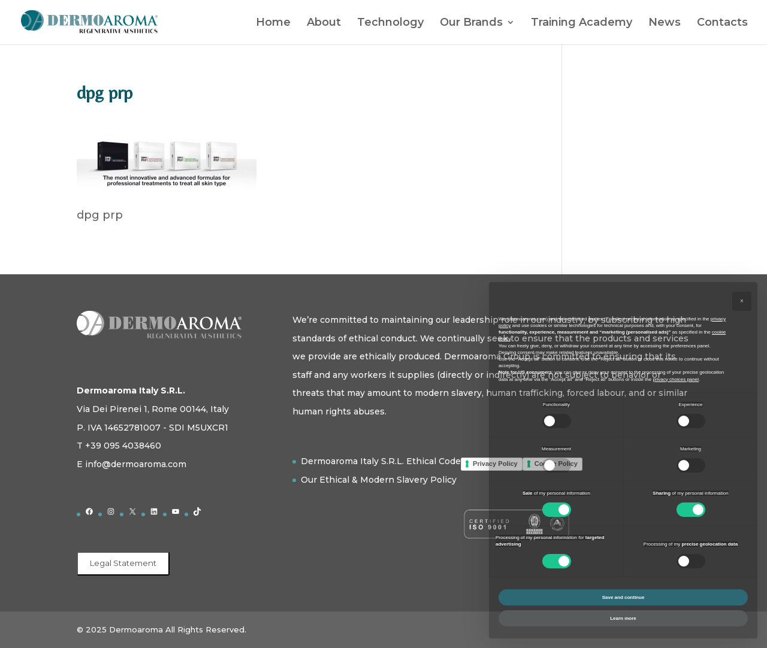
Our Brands (471, 23)
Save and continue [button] (623, 597)
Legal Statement (123, 563)
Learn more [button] (623, 618)
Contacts (722, 23)
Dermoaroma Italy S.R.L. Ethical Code (381, 461)
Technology (390, 23)
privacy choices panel (675, 379)
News (664, 23)
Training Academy (581, 23)
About (324, 23)
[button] (741, 301)
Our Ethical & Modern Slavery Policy (379, 479)
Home (273, 23)
